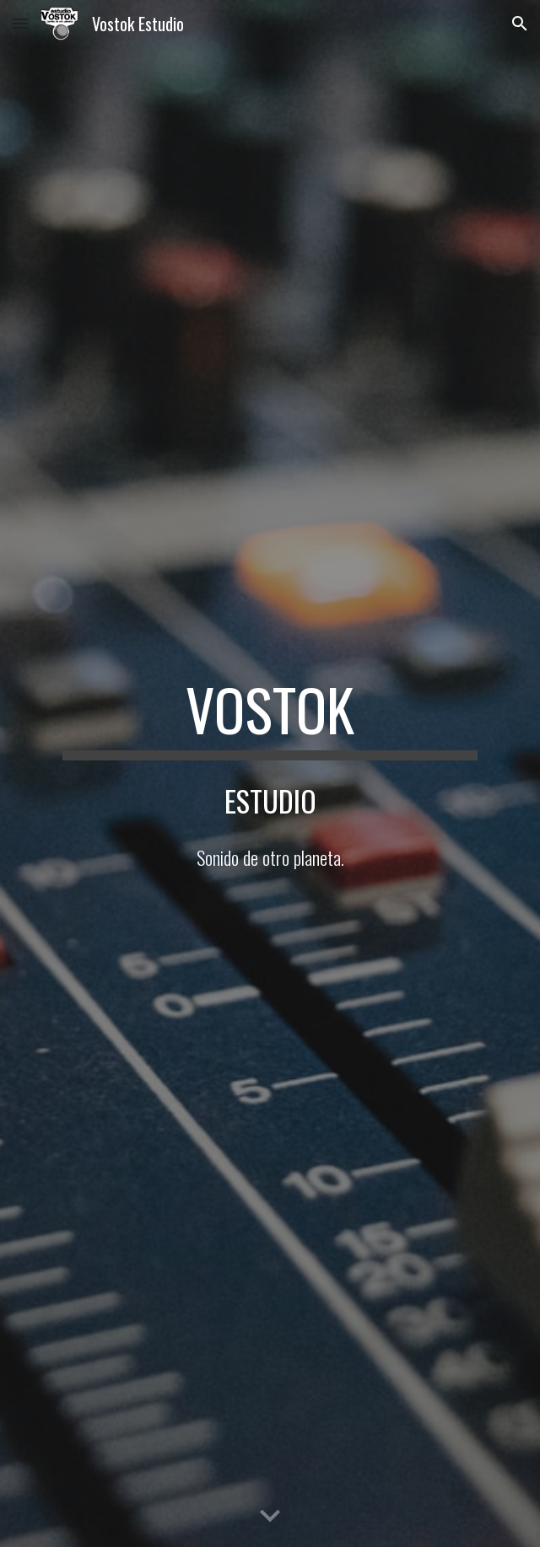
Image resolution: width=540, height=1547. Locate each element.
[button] (20, 23)
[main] (269, 717)
